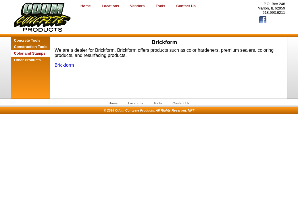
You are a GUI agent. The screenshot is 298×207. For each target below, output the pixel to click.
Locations (110, 6)
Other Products (27, 60)
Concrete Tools (27, 40)
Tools (160, 6)
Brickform (64, 65)
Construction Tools (30, 47)
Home (85, 6)
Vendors (137, 6)
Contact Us (186, 6)
